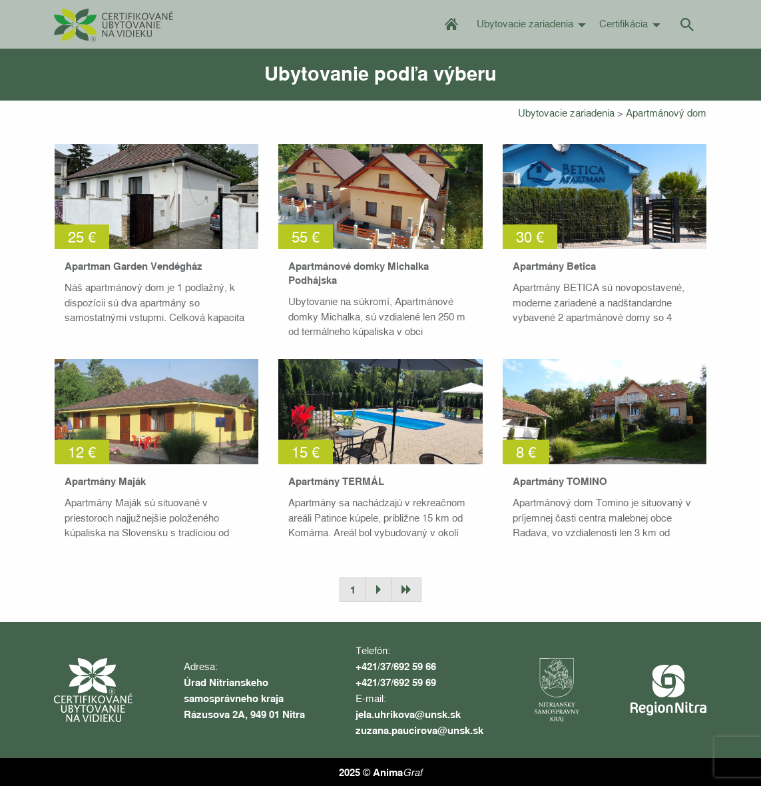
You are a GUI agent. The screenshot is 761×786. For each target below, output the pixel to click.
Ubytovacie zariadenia (525, 23)
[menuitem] (451, 24)
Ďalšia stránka (378, 590)
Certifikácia (623, 23)
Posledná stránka (406, 590)
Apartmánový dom (666, 113)
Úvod (451, 23)
